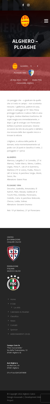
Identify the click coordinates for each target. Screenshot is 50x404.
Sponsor (14, 329)
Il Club (13, 303)
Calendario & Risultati (19, 312)
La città (17, 307)
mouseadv (18, 397)
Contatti (13, 325)
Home (13, 299)
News (12, 320)
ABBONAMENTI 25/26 (20, 334)
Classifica (14, 316)
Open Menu (46, 20)
